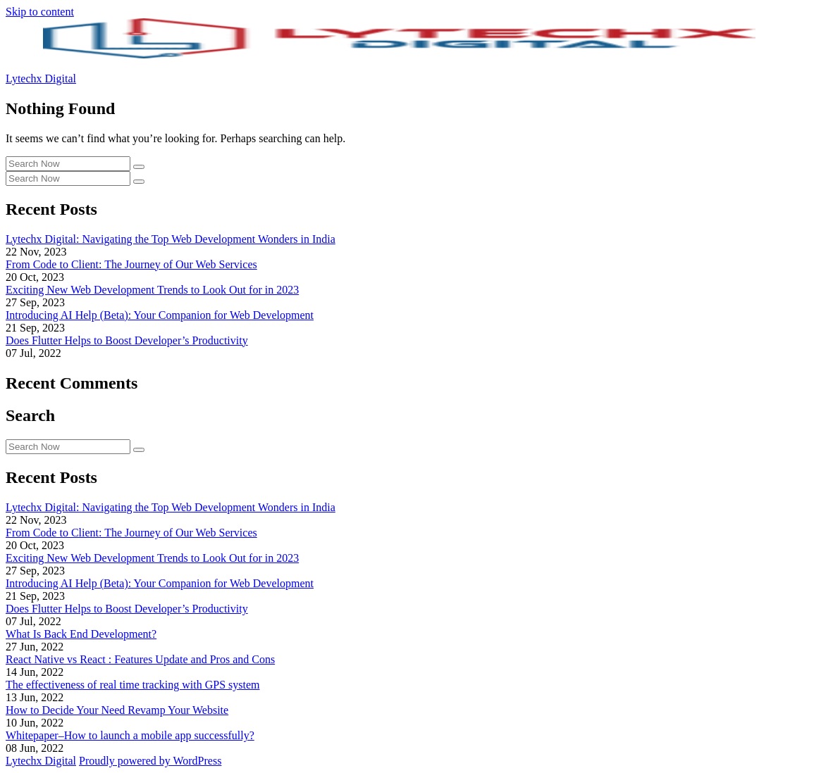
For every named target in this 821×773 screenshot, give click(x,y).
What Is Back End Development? (81, 634)
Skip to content (40, 12)
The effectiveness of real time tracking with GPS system (133, 685)
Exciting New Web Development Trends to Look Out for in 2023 (152, 290)
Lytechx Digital (41, 78)
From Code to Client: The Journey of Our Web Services (131, 264)
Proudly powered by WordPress (150, 761)
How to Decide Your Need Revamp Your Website (117, 710)
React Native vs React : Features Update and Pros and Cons (140, 659)
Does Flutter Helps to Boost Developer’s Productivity (127, 340)
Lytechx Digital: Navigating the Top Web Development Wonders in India (170, 239)
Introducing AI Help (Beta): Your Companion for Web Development (160, 315)
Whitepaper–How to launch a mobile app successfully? (130, 735)
